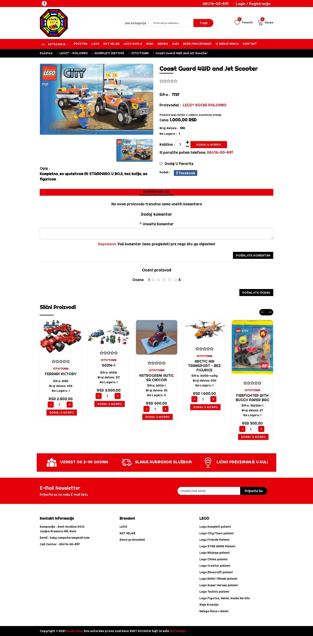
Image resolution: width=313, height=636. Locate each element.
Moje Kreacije (208, 604)
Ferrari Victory (60, 374)
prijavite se (254, 491)
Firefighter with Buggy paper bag (252, 397)
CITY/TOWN (140, 53)
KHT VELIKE (111, 44)
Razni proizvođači (197, 44)
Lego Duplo (133, 44)
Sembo (162, 44)
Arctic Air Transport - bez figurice (204, 365)
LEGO (123, 526)
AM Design (177, 631)
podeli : (164, 172)
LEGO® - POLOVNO (73, 53)
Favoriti (244, 22)
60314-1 (108, 365)
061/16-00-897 (216, 3)
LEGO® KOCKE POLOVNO (204, 105)
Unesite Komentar (156, 224)
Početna (80, 44)
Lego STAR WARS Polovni (217, 546)
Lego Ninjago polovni (214, 552)
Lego (95, 44)
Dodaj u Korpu (208, 145)
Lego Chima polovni (213, 559)
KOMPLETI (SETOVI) (109, 53)
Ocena (138, 279)
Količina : (166, 144)
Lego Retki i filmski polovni (218, 578)
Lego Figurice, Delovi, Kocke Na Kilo (224, 598)
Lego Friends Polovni (214, 539)
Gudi (175, 44)
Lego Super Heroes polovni (218, 585)
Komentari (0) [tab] (156, 191)
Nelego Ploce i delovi (213, 611)
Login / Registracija (253, 3)
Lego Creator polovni (214, 565)
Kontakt (250, 44)
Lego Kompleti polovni (215, 526)
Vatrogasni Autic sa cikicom (156, 377)
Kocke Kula (74, 631)
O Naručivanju (227, 44)
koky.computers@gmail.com (70, 537)
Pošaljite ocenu (256, 292)
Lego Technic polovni (214, 591)
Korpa (265, 22)
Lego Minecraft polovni (216, 572)
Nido (150, 44)
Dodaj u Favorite (176, 163)
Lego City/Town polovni (216, 533)
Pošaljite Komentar (253, 255)
